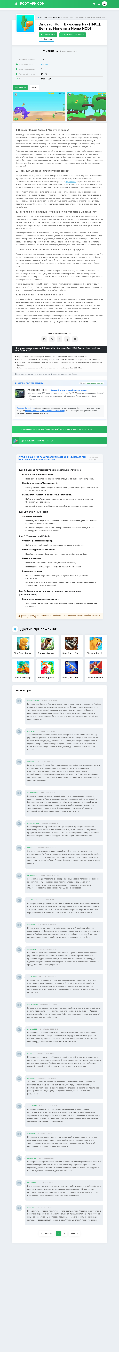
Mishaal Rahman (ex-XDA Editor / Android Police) (45, 411)
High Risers (71, 182)
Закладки (46, 39)
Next (74, 1234)
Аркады (44, 64)
